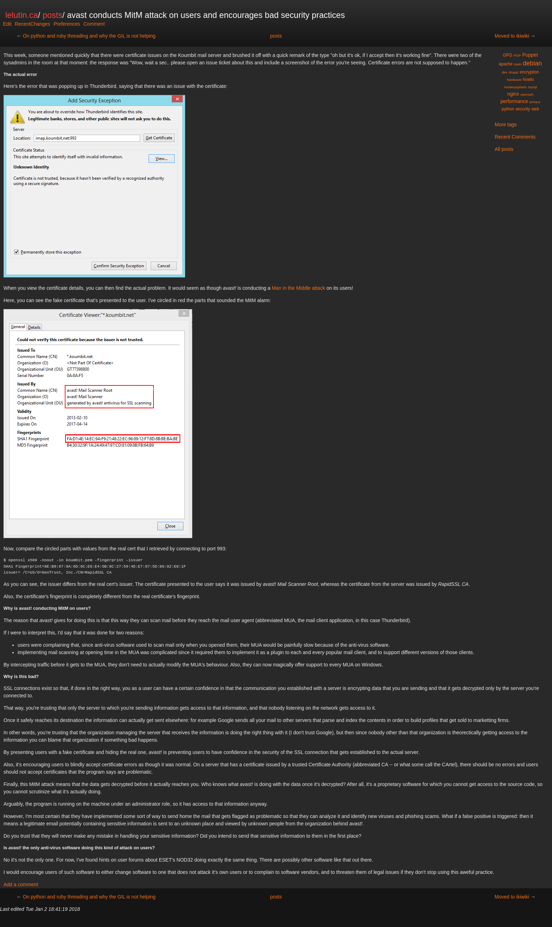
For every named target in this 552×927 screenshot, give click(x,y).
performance (514, 101)
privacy (534, 102)
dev (504, 72)
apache (506, 64)
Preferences (67, 24)
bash (517, 64)
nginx (513, 94)
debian (532, 63)
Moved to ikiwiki (512, 36)
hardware (514, 80)
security (523, 109)
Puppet (530, 55)
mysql (532, 87)
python (508, 109)
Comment (94, 24)
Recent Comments (515, 137)
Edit (7, 24)
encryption (529, 72)
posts (52, 15)
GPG (507, 55)
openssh (526, 94)
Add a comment (21, 884)
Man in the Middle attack (298, 288)
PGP (517, 55)
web (535, 109)
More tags (505, 124)
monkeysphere (515, 87)
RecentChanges (32, 24)
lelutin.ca (21, 15)
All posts (504, 149)
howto (528, 79)
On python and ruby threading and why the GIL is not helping (89, 36)
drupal (513, 72)
